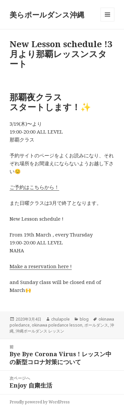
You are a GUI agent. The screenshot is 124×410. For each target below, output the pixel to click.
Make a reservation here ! (41, 266)
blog (84, 319)
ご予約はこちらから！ (34, 187)
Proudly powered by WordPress (40, 402)
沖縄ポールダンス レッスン (40, 331)
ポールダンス (96, 325)
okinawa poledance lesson (57, 325)
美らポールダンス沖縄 (47, 14)
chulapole (60, 319)
